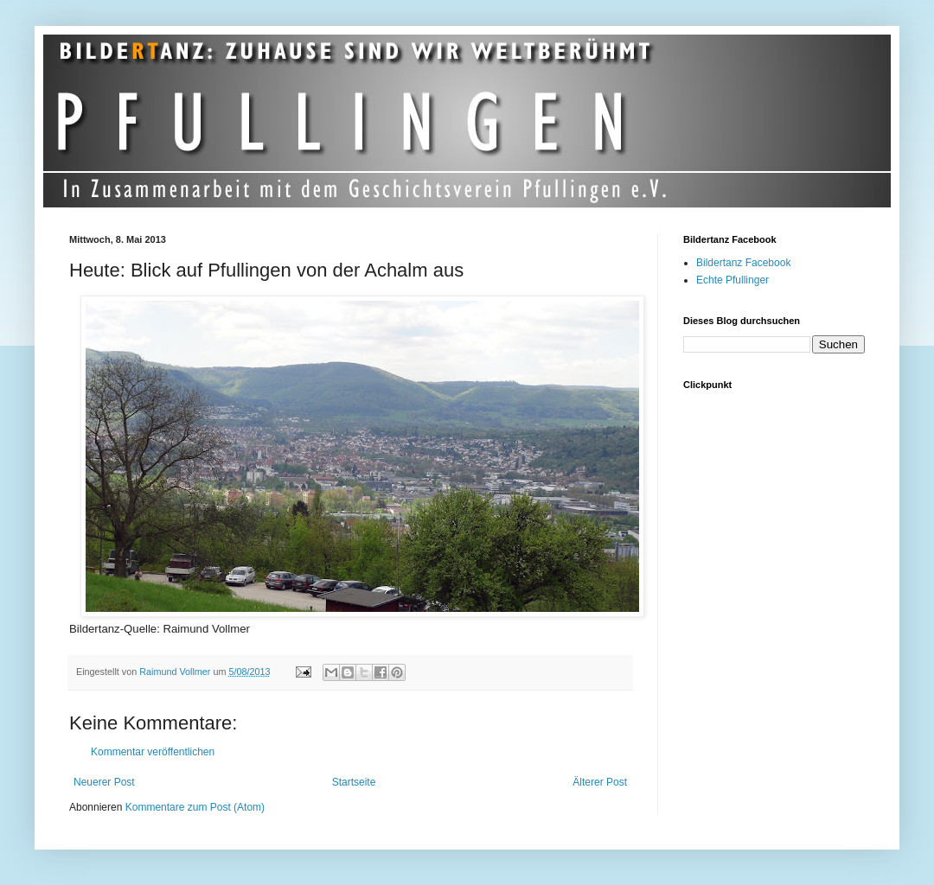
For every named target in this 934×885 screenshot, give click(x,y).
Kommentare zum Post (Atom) (195, 807)
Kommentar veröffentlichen (152, 752)
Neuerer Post (104, 782)
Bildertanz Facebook (743, 263)
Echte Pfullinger (732, 280)
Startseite (354, 782)
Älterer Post (600, 782)
